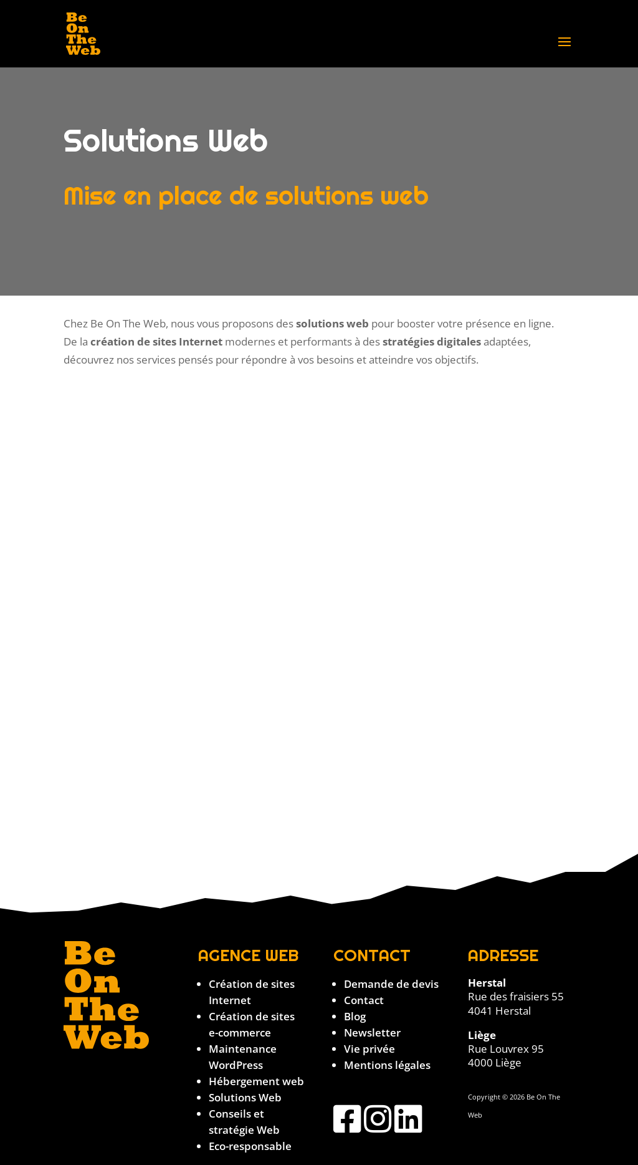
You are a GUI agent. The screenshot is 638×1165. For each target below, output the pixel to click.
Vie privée (369, 1049)
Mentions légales (387, 1065)
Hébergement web (256, 1081)
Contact (364, 1000)
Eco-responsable (250, 1146)
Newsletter (372, 1032)
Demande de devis (391, 984)
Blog (355, 1016)
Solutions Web (245, 1097)
